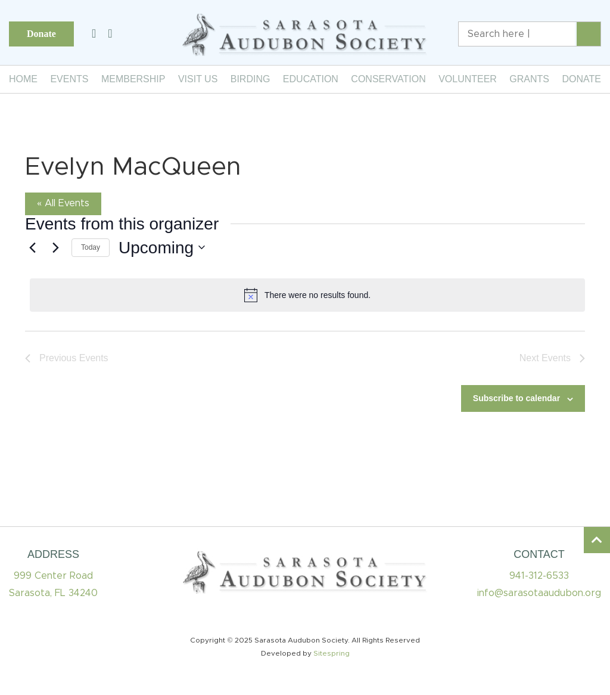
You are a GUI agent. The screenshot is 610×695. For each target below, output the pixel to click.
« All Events (63, 203)
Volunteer (467, 79)
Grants (529, 79)
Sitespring (331, 653)
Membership (133, 79)
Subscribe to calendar (516, 398)
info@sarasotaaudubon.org (539, 593)
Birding (250, 79)
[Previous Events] (32, 247)
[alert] (307, 295)
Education (310, 79)
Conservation (388, 79)
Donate (41, 34)
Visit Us (197, 79)
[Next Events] (55, 247)
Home (23, 79)
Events (69, 79)
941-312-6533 (539, 576)
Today (90, 247)
